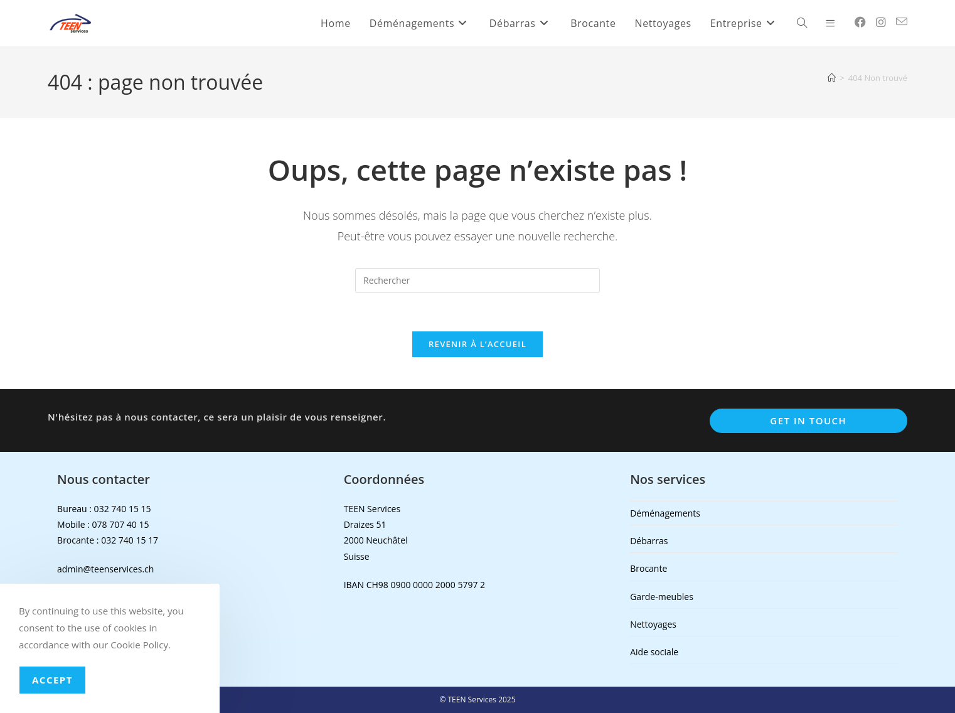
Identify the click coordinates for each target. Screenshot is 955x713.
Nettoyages (653, 624)
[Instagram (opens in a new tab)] (881, 22)
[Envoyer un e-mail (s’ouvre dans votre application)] (901, 22)
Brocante (648, 568)
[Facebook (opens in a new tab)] (860, 22)
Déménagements (665, 513)
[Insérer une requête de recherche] (477, 280)
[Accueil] (832, 77)
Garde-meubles (661, 597)
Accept (52, 679)
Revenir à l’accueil (477, 344)
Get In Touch (808, 420)
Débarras (649, 541)
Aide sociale (654, 652)
